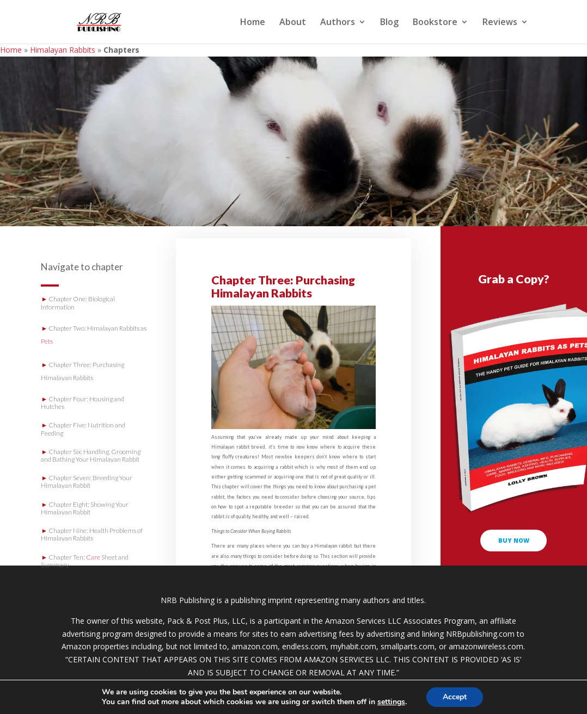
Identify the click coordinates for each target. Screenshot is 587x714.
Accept (455, 697)
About (292, 23)
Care (93, 557)
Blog (389, 23)
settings (391, 702)
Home (252, 23)
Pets (47, 341)
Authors (337, 23)
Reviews (499, 23)
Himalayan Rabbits (62, 50)
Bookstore (435, 23)
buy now (513, 540)
